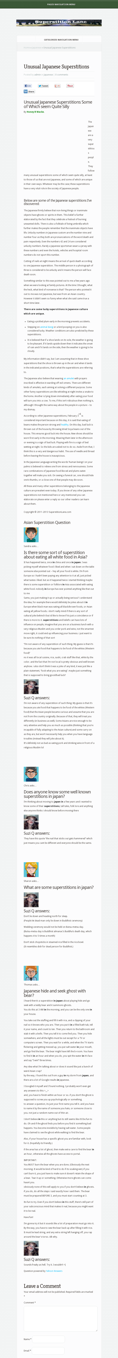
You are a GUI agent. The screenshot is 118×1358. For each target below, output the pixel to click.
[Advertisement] (67, 58)
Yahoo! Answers (54, 1271)
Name (28, 1343)
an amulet (69, 378)
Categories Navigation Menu (58, 40)
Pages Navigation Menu (58, 4)
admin (37, 74)
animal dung (46, 327)
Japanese (36, 47)
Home (27, 47)
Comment (30, 1302)
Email (27, 1355)
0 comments (61, 74)
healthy (64, 424)
